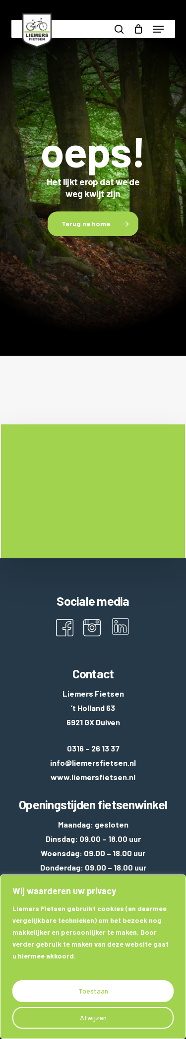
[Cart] (138, 29)
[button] (158, 29)
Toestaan (93, 991)
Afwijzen (93, 1017)
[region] (93, 956)
